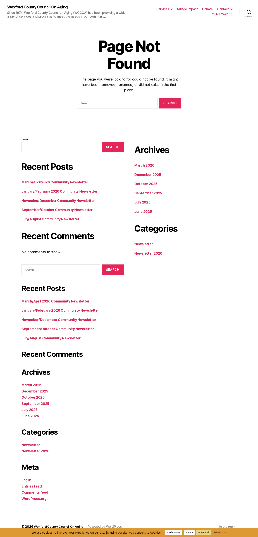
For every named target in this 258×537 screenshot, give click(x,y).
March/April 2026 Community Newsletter (58, 182)
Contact (223, 9)
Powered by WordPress (108, 527)
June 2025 (31, 416)
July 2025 (30, 410)
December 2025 (36, 391)
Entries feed (33, 486)
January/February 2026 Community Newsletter (63, 191)
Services (162, 9)
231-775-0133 (222, 14)
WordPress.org (35, 498)
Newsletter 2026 (37, 451)
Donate (207, 9)
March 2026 (32, 385)
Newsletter (32, 445)
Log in (27, 480)
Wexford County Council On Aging (40, 7)
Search (26, 139)
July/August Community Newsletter (53, 219)
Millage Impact (187, 9)
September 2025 (37, 403)
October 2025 (34, 397)
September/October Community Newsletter (60, 210)
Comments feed (36, 492)
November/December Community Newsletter (61, 201)
